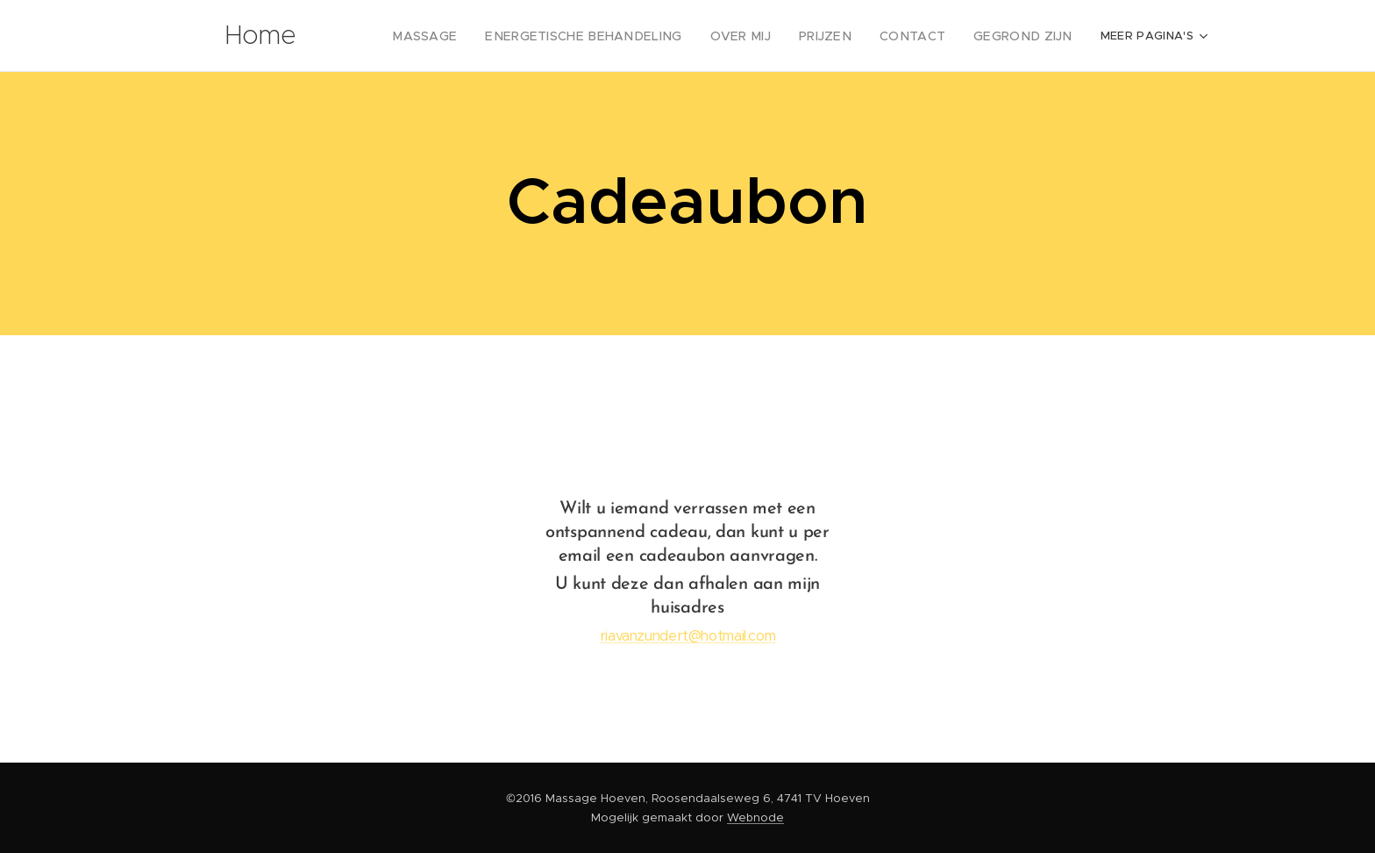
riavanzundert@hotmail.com (688, 636)
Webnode (755, 817)
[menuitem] (474, 36)
